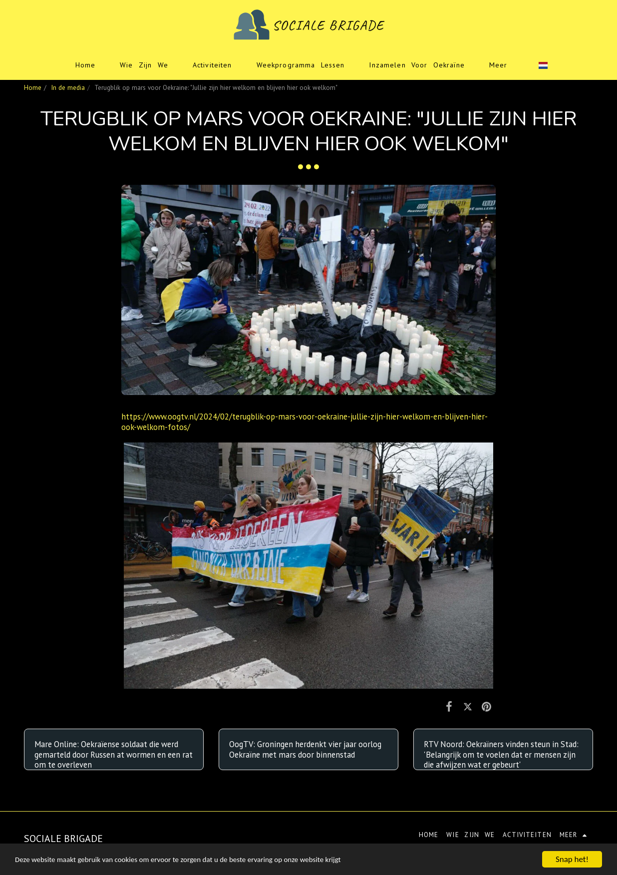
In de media (68, 87)
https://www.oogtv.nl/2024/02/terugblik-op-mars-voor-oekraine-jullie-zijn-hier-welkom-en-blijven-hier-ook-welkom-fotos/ (304, 422)
